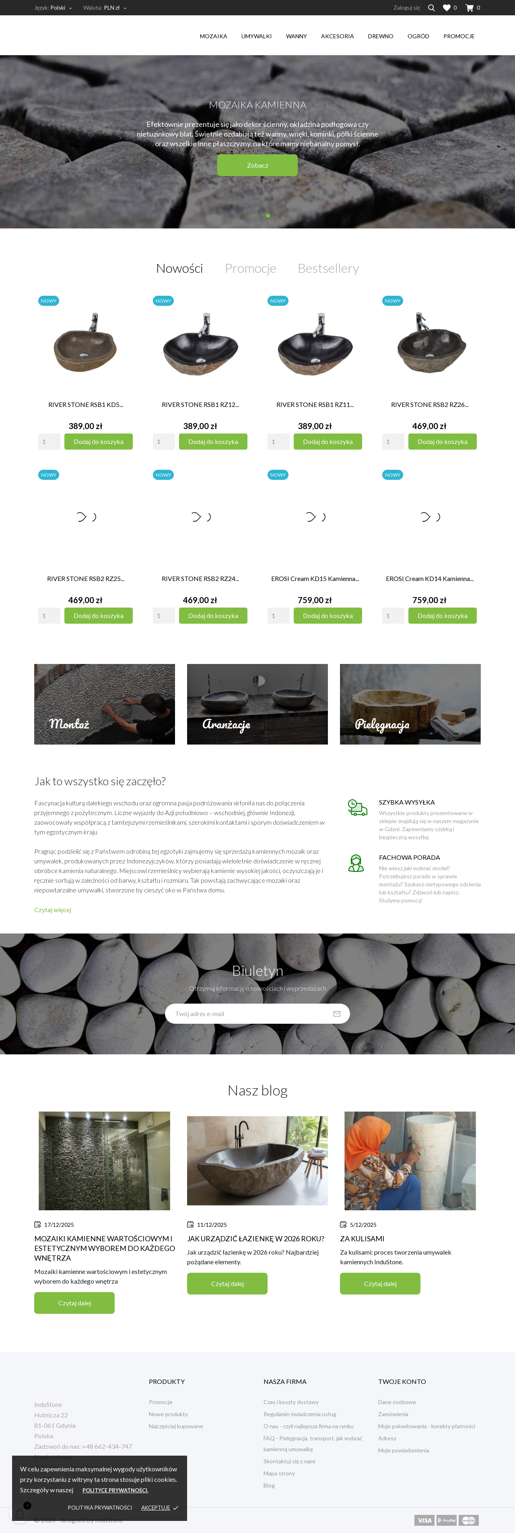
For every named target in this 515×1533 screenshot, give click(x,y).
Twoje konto (402, 1381)
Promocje (459, 36)
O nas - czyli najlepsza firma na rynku (309, 1426)
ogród (418, 36)
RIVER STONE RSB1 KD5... (85, 404)
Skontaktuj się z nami (289, 1461)
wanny (296, 36)
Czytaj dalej (74, 1303)
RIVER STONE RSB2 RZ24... (200, 578)
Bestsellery (328, 267)
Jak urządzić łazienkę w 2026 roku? (255, 1238)
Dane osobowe (397, 1401)
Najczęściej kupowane (176, 1426)
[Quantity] (49, 442)
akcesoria (337, 36)
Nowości (179, 267)
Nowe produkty (168, 1414)
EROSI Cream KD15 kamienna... (315, 578)
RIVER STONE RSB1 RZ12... (200, 404)
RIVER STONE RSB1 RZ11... (315, 404)
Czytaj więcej (52, 909)
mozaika (213, 36)
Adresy (387, 1438)
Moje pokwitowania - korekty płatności (426, 1426)
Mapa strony (279, 1473)
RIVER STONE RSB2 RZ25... (85, 578)
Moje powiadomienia (403, 1450)
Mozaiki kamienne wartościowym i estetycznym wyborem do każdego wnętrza (104, 1248)
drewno (380, 36)
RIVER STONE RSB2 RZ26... (429, 404)
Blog (269, 1485)
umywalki (256, 36)
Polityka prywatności (100, 1507)
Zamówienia (393, 1414)
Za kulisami (362, 1238)
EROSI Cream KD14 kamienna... (430, 578)
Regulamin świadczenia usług (300, 1414)
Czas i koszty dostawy (291, 1401)
